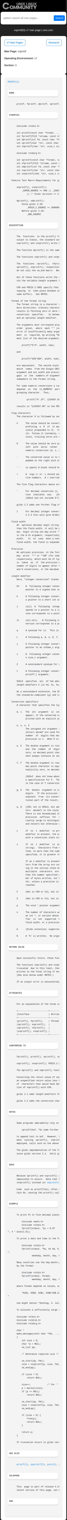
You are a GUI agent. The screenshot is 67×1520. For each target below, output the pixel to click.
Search (59, 18)
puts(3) (51, 1464)
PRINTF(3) (13, 82)
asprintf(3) (54, 1182)
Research (54, 42)
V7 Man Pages (15, 42)
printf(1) (22, 1464)
